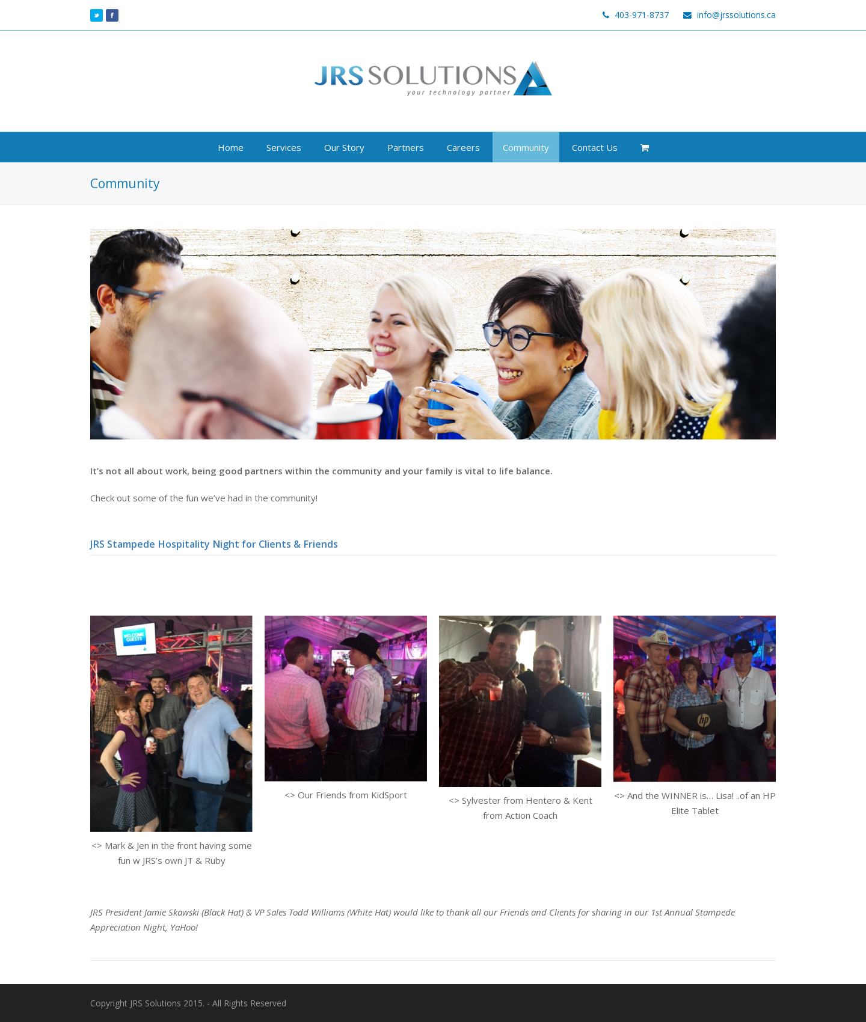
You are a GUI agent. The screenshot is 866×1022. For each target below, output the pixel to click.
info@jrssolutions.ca (736, 14)
